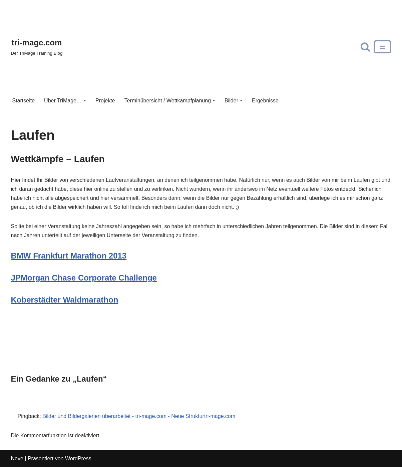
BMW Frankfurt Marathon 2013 (69, 255)
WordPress (78, 458)
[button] (84, 100)
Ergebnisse (265, 100)
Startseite (23, 100)
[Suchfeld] (365, 47)
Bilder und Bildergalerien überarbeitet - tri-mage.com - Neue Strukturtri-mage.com (138, 416)
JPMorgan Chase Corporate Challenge (84, 277)
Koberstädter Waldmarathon (64, 299)
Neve (17, 458)
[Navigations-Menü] (382, 46)
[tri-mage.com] (37, 46)
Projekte (105, 100)
